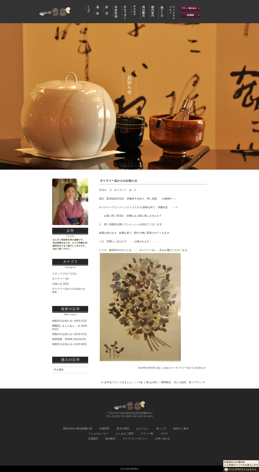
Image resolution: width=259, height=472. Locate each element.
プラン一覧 (147, 433)
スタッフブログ (61, 273)
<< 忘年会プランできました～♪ (118, 382)
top (141, 382)
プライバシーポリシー (135, 438)
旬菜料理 (104, 428)
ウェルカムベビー (98, 433)
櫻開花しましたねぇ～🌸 (66, 325)
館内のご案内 (180, 428)
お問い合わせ (162, 438)
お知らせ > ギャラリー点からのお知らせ (184, 367)
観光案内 (110, 438)
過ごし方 (161, 428)
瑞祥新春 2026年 (62, 339)
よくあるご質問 (124, 433)
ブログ (164, 433)
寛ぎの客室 (123, 428)
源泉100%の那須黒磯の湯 (77, 428)
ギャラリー (58, 278)
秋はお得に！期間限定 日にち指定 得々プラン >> (175, 382)
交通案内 (93, 438)
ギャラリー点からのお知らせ (118, 180)
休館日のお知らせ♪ (63, 320)
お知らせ (57, 283)
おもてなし (142, 428)
